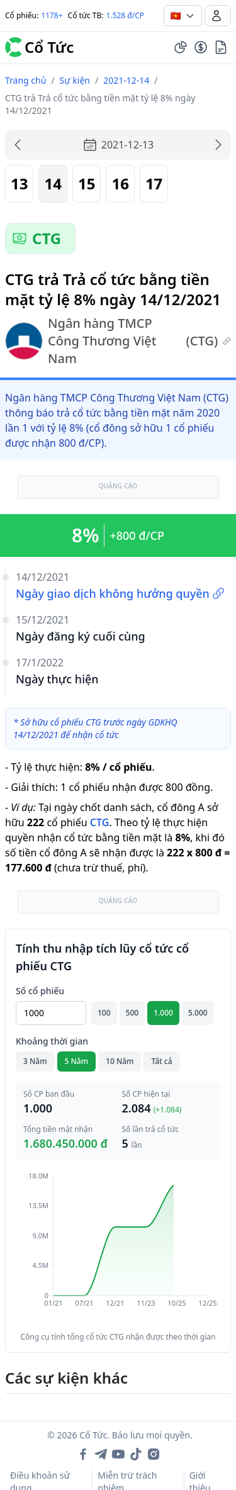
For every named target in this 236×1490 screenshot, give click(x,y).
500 (132, 1012)
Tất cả (161, 1061)
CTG (100, 822)
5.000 (198, 1012)
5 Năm (77, 1061)
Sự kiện (75, 80)
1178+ (51, 15)
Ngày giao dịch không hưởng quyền (120, 593)
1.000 (163, 1012)
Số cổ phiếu (40, 991)
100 (104, 1012)
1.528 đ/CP (125, 15)
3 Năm (35, 1061)
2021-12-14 (126, 80)
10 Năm (119, 1061)
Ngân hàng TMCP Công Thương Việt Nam (118, 341)
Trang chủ (25, 80)
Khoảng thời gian (52, 1041)
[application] (118, 1248)
